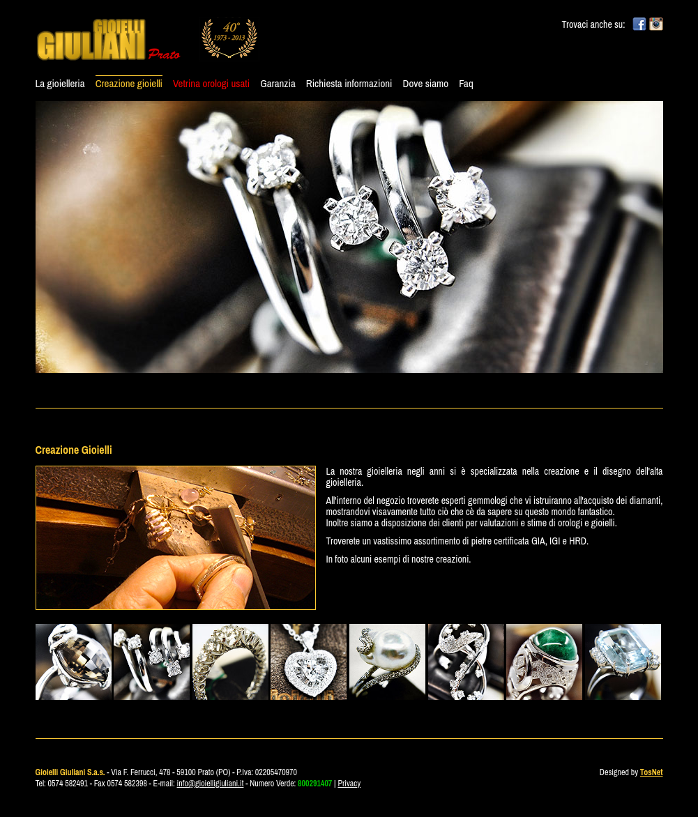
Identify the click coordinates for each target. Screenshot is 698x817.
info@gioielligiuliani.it (210, 783)
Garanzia (278, 83)
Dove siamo (426, 83)
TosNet (651, 772)
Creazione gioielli (129, 83)
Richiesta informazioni (349, 83)
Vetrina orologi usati (211, 83)
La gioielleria (60, 83)
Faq (466, 83)
